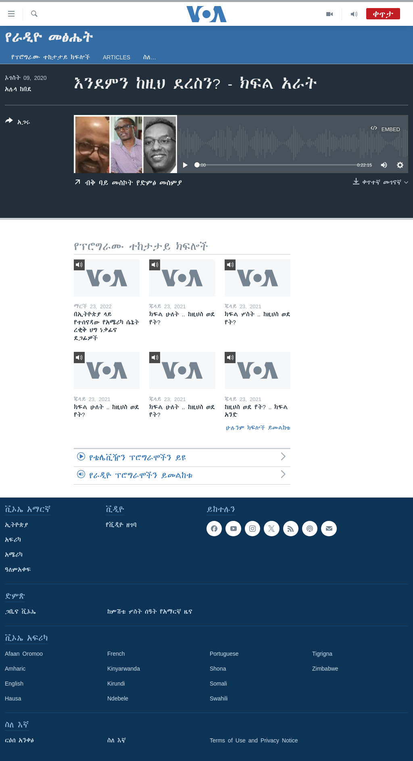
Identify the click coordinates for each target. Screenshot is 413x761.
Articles (116, 57)
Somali (218, 683)
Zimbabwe (325, 668)
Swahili (218, 698)
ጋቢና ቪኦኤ (20, 611)
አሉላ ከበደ (18, 89)
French (116, 653)
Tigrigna (322, 653)
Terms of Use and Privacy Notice (254, 740)
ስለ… (149, 57)
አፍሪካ (13, 540)
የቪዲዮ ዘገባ (121, 525)
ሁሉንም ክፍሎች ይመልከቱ (258, 427)
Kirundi (116, 683)
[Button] (17, 123)
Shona (218, 668)
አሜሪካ (14, 554)
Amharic (15, 668)
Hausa (13, 698)
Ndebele (117, 698)
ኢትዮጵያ (16, 525)
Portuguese (224, 653)
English (14, 683)
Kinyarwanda (123, 668)
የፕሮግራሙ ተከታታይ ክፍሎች (50, 57)
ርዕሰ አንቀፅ (19, 740)
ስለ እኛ (116, 740)
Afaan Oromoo (24, 653)
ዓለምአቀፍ (18, 569)
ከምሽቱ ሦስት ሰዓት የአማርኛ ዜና (149, 611)
